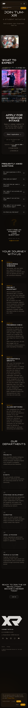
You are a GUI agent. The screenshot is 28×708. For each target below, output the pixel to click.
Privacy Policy (10, 698)
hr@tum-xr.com (14, 240)
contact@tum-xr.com (7, 632)
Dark (18, 701)
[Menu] (24, 3)
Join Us (23, 8)
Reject (17, 704)
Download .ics (14, 150)
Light (13, 701)
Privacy (8, 646)
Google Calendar (13, 148)
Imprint (3, 646)
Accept (22, 704)
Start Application (14, 134)
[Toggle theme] (21, 4)
